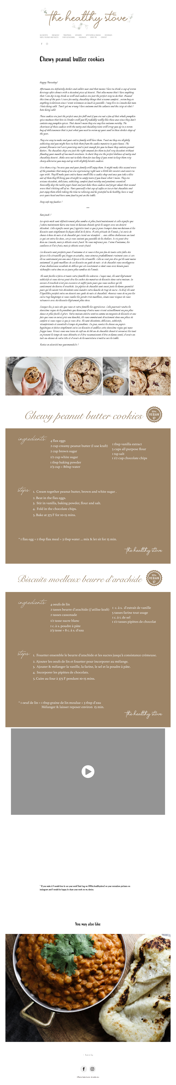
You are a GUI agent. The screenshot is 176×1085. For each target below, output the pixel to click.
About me (93, 37)
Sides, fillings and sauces (49, 37)
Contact (104, 37)
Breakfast (55, 35)
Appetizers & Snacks (93, 35)
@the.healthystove (96, 886)
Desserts (78, 35)
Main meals (67, 35)
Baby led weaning (69, 37)
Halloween (82, 37)
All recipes (44, 35)
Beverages (108, 35)
